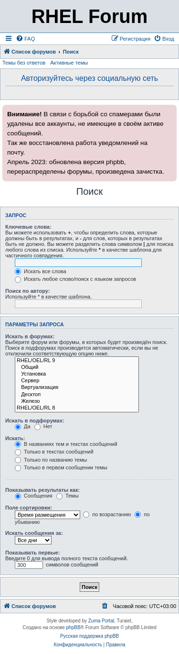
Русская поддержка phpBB (89, 636)
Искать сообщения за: (34, 533)
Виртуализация (77, 387)
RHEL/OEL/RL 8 (77, 408)
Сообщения (34, 496)
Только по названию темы (51, 460)
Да (23, 426)
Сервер (77, 380)
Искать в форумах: (29, 336)
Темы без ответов (23, 63)
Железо (77, 401)
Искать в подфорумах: (34, 420)
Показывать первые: (32, 552)
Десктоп (77, 394)
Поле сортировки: (28, 507)
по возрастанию (107, 514)
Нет (43, 426)
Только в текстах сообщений (54, 451)
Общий (77, 367)
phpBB (73, 627)
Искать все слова (40, 271)
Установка (77, 374)
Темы (67, 496)
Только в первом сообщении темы (61, 467)
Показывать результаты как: (42, 490)
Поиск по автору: (27, 291)
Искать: (15, 438)
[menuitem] (25, 38)
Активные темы (69, 63)
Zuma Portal (101, 620)
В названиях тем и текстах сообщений (66, 444)
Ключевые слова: (28, 227)
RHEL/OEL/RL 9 (77, 360)
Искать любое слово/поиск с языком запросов (75, 279)
